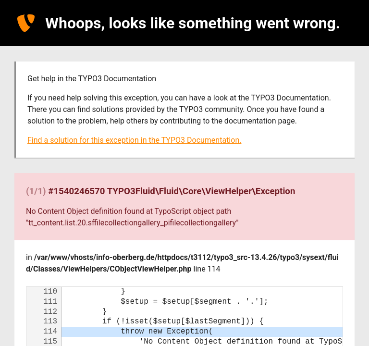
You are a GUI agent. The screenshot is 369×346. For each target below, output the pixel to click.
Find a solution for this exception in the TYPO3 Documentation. (134, 140)
